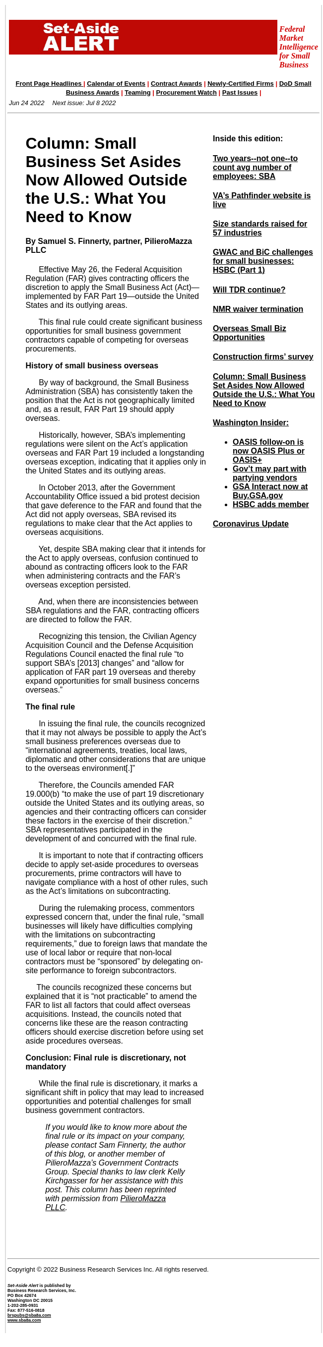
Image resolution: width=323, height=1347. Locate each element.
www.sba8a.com (24, 1320)
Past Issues (240, 92)
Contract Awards (176, 83)
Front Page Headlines (50, 83)
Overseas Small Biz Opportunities (249, 333)
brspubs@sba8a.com (29, 1315)
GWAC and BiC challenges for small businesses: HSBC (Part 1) (263, 261)
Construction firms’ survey (263, 356)
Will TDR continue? (249, 290)
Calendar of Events (116, 83)
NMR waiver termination (258, 309)
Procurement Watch (186, 92)
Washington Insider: (251, 422)
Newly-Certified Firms (240, 83)
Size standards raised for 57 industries (260, 228)
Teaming (138, 92)
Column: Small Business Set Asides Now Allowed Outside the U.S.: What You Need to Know (264, 390)
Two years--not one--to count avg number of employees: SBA (255, 167)
